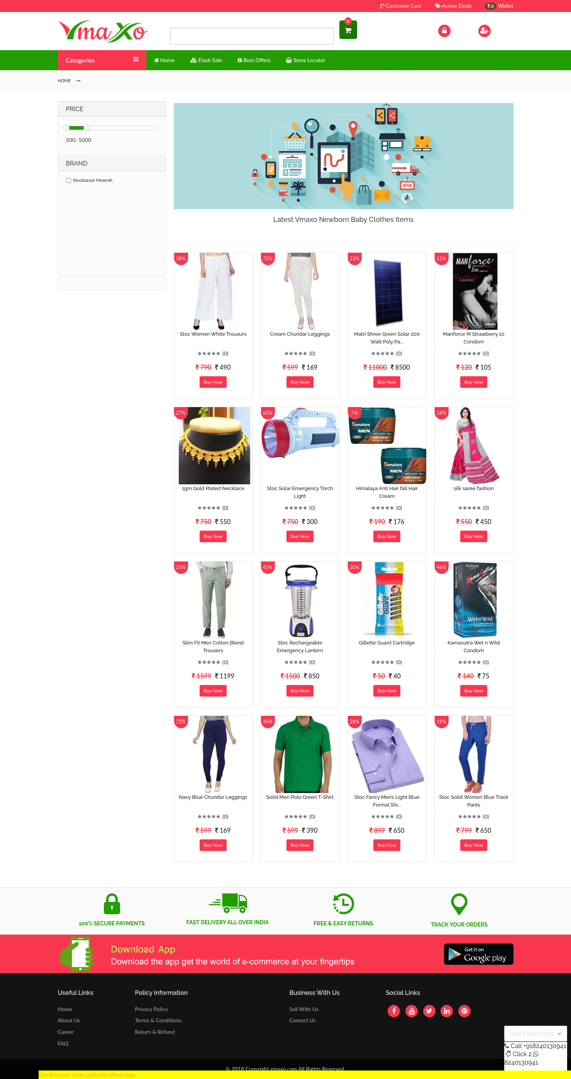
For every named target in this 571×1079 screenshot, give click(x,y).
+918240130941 (544, 1046)
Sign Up (494, 30)
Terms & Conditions (158, 1020)
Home (65, 1009)
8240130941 (521, 1062)
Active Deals (453, 5)
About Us (69, 1020)
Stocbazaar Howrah (89, 180)
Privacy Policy (151, 1009)
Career (66, 1031)
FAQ (63, 1043)
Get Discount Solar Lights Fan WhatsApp (87, 1074)
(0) (225, 353)
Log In (452, 30)
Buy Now (213, 382)
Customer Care (401, 5)
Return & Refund (155, 1031)
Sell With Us (303, 1009)
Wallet (499, 5)
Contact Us (302, 1020)
